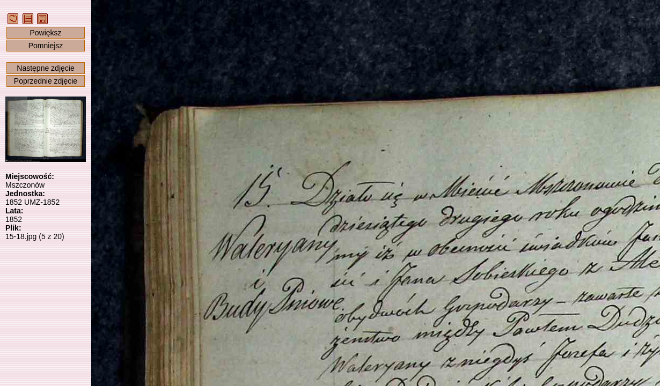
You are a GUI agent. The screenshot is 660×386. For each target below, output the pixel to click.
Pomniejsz (45, 45)
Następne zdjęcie (45, 68)
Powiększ (45, 32)
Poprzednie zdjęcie (45, 81)
